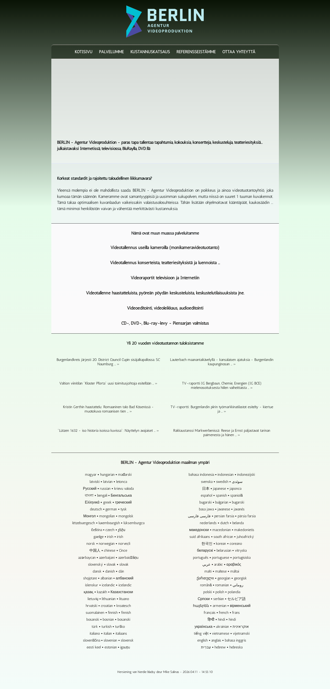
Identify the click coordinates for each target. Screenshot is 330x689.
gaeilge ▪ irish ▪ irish (108, 536)
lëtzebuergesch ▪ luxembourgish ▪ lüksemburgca (108, 523)
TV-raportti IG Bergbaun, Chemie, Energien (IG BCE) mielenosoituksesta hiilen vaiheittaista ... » (221, 385)
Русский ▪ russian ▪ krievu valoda (108, 488)
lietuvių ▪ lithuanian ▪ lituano (108, 599)
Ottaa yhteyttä (238, 51)
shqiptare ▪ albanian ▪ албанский (108, 578)
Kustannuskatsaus (150, 51)
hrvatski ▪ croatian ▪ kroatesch (108, 605)
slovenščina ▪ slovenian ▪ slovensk (108, 640)
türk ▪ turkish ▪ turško (108, 626)
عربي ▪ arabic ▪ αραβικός (221, 564)
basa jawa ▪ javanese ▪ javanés (221, 509)
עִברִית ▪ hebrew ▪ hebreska (221, 647)
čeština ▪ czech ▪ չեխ (108, 530)
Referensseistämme (196, 51)
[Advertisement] (165, 99)
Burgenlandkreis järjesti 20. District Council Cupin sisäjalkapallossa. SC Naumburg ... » (108, 361)
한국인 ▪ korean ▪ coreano (221, 543)
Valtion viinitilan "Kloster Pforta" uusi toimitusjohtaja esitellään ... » (108, 383)
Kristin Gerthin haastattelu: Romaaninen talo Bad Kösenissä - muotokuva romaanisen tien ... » (108, 409)
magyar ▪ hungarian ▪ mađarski (108, 474)
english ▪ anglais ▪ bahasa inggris (221, 640)
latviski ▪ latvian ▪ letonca (108, 481)
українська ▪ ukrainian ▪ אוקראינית (222, 626)
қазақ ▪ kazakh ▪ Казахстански (108, 592)
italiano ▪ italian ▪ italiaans (108, 633)
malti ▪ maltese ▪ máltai (221, 571)
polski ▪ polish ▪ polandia (221, 592)
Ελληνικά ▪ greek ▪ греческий (108, 502)
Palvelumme (111, 51)
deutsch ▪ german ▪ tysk (108, 509)
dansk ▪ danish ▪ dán (108, 571)
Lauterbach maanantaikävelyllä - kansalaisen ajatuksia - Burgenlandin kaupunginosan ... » (221, 361)
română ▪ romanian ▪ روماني (221, 585)
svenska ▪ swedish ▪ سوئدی (221, 481)
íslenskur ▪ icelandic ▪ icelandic (108, 585)
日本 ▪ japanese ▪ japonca (221, 488)
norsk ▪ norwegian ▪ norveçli (108, 543)
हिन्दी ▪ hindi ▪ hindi (222, 619)
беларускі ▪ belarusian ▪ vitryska (221, 550)
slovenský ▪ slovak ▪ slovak (108, 564)
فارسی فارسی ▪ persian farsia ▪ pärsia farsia (221, 516)
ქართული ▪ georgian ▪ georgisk (222, 578)
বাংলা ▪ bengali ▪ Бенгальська (108, 495)
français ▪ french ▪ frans (222, 612)
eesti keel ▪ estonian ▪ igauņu (108, 647)
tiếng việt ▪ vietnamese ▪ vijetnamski (222, 633)
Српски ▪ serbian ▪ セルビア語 (222, 599)
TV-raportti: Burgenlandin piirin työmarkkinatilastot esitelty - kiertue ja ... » (221, 409)
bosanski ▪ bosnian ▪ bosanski (108, 619)
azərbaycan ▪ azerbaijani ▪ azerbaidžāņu (108, 557)
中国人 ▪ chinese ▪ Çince (108, 550)
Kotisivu (83, 51)
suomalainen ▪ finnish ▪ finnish (108, 612)
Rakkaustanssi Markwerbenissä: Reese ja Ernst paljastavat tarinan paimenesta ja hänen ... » (221, 432)
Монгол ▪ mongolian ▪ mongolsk (108, 516)
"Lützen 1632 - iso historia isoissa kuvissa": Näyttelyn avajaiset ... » (108, 430)
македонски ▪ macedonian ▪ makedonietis (221, 530)
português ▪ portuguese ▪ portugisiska (221, 557)
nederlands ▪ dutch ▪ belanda (221, 523)
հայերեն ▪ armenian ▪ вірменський (221, 605)
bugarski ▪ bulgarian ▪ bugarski (221, 502)
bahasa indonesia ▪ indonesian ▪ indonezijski (222, 474)
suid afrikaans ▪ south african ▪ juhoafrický (222, 536)
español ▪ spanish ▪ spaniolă (222, 495)
